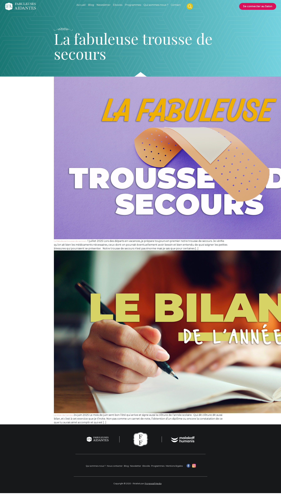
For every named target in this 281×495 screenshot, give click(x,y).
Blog (126, 466)
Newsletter (135, 466)
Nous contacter (115, 466)
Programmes (157, 466)
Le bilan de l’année (63, 415)
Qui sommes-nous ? (96, 466)
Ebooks (146, 466)
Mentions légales (174, 466)
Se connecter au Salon (257, 6)
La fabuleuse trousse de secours (70, 241)
